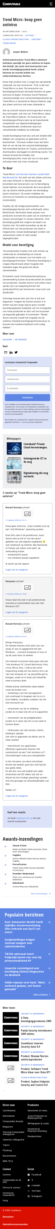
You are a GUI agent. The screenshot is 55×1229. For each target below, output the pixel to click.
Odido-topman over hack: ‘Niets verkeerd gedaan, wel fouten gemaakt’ (25, 986)
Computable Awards (13, 1121)
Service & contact (11, 1187)
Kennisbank (9, 1116)
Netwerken (21, 339)
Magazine (8, 1126)
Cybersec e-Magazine (13, 1139)
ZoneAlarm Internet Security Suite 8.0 (32, 1044)
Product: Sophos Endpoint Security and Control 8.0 (35, 1083)
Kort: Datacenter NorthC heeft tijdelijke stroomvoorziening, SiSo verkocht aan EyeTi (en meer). (24, 927)
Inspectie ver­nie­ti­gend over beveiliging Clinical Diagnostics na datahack (24, 972)
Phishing (7, 1150)
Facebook (36, 1174)
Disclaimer (8, 1217)
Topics (6, 1145)
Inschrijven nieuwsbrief (9, 1194)
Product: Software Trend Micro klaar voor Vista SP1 (35, 1070)
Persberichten (34, 1136)
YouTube (36, 1191)
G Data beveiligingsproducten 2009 (36, 1019)
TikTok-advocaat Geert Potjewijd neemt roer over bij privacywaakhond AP (23, 957)
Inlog (5, 1200)
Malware (7, 339)
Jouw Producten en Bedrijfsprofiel (37, 1117)
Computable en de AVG (12, 1181)
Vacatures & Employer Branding (37, 1130)
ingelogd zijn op (24, 818)
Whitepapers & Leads (38, 1123)
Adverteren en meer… (38, 1110)
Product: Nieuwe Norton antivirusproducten (34, 1057)
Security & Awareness (32, 1014)
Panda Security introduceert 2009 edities (36, 1032)
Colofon (7, 1174)
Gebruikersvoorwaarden (15, 1224)
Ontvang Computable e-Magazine (13, 1133)
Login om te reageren (17, 569)
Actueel (30, 35)
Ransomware (9, 1156)
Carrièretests (9, 1110)
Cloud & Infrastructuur (16, 39)
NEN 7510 (8, 1161)
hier (20, 422)
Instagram (37, 1196)
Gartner (36, 39)
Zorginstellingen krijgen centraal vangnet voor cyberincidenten (20, 943)
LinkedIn (36, 1185)
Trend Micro (9, 43)
